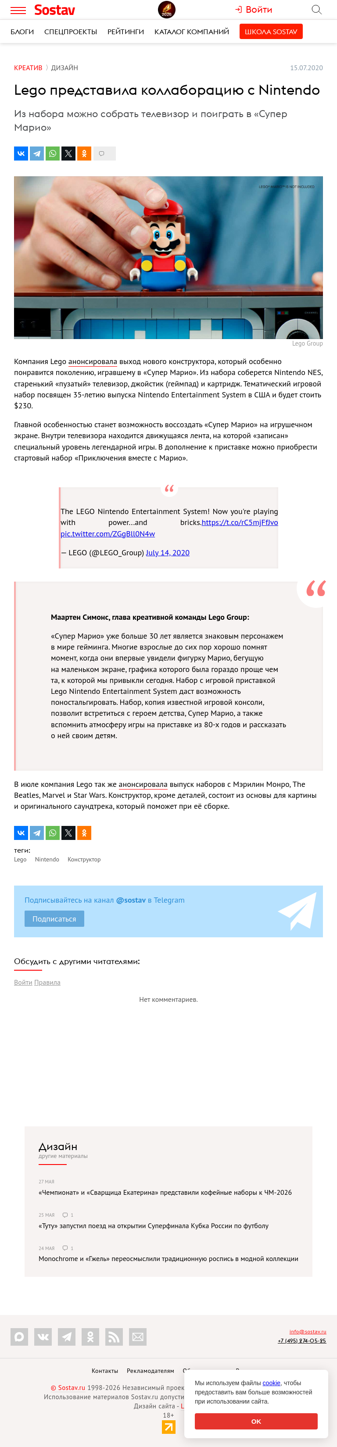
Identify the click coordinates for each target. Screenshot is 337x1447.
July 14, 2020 (168, 552)
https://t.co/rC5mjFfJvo (240, 522)
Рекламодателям (150, 1371)
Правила (47, 982)
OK (256, 1421)
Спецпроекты (70, 31)
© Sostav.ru (68, 1387)
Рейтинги (126, 31)
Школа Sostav (271, 31)
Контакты (105, 1371)
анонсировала (92, 361)
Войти (23, 982)
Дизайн (58, 1146)
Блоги (22, 31)
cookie (271, 1382)
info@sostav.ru (308, 1331)
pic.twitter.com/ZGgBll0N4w (108, 534)
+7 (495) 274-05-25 (302, 1340)
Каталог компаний (191, 31)
